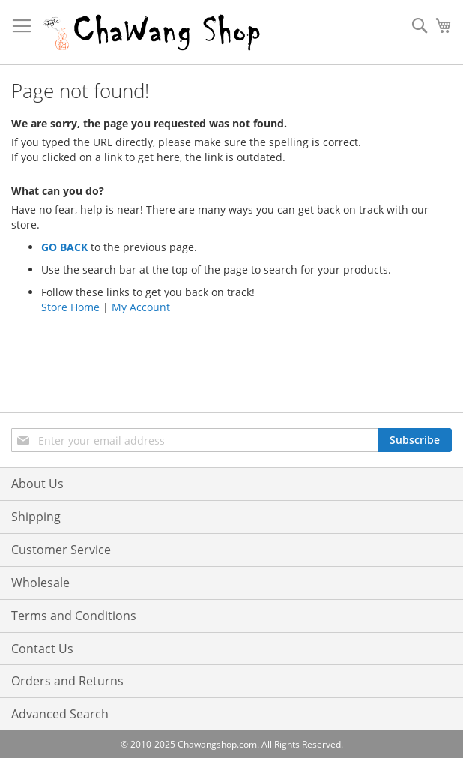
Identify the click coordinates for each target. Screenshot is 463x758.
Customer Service (61, 549)
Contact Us (42, 648)
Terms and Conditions (73, 615)
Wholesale (40, 582)
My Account (141, 307)
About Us (37, 483)
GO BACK (64, 247)
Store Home (70, 307)
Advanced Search (60, 714)
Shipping (36, 516)
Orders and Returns (67, 681)
